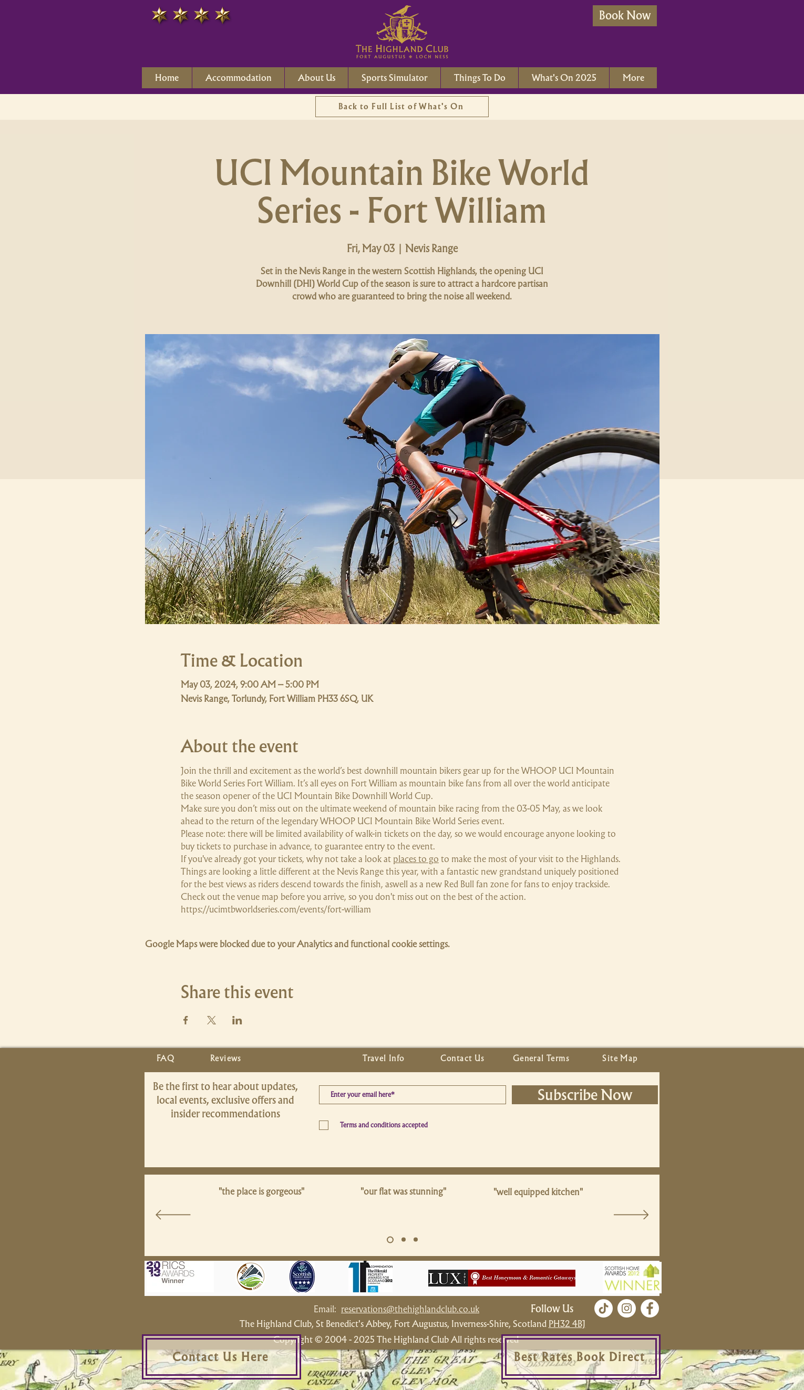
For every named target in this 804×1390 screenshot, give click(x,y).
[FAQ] (167, 1058)
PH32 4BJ (567, 1324)
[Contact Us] (463, 1058)
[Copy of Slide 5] (403, 1240)
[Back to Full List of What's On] (402, 106)
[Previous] (173, 1215)
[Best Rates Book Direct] (581, 1356)
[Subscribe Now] (585, 1094)
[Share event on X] (212, 1020)
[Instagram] (626, 1308)
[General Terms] (542, 1058)
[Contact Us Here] (221, 1356)
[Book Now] (625, 15)
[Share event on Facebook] (186, 1020)
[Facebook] (650, 1308)
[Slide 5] (390, 1239)
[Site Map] (621, 1058)
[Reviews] (227, 1058)
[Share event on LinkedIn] (237, 1020)
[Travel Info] (384, 1058)
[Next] (631, 1215)
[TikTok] (603, 1308)
